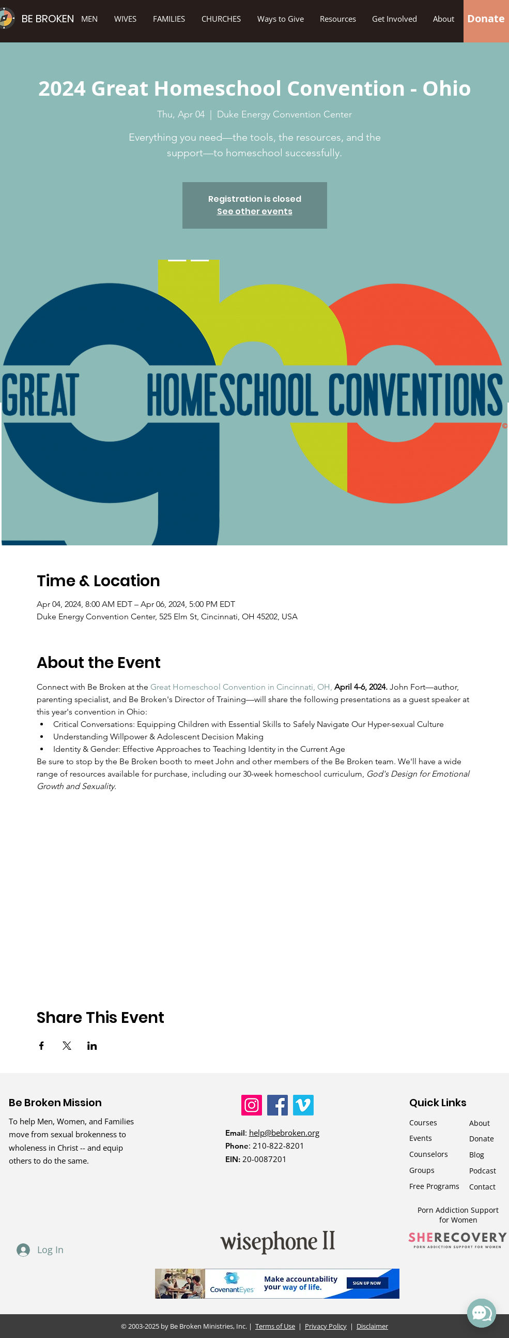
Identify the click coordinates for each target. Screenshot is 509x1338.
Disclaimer (372, 1326)
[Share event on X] (67, 1046)
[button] (280, 18)
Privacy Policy (326, 1326)
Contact (482, 1187)
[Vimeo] (303, 1105)
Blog (476, 1154)
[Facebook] (277, 1105)
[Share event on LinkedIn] (92, 1046)
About (479, 1123)
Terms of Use (275, 1326)
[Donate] (486, 18)
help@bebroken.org (284, 1132)
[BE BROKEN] (65, 18)
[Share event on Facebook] (42, 1046)
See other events (254, 211)
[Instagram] (251, 1105)
